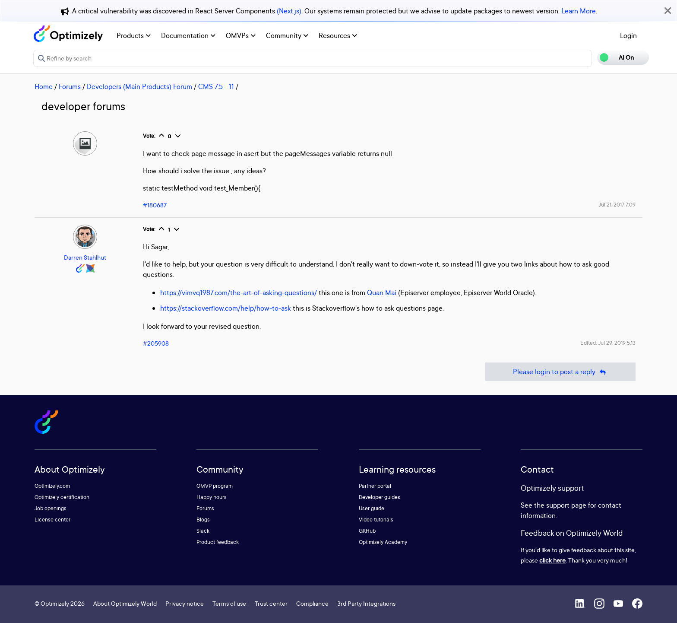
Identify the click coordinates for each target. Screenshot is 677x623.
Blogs (203, 519)
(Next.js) (289, 11)
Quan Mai (381, 292)
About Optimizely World (125, 603)
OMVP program (214, 485)
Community (287, 35)
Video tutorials (376, 519)
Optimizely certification (62, 497)
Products (134, 35)
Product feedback (217, 542)
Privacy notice (184, 603)
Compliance (312, 603)
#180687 (155, 205)
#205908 (156, 343)
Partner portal (375, 485)
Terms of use (229, 603)
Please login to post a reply (560, 372)
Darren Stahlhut (85, 257)
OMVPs (241, 35)
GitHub (367, 530)
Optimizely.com (52, 485)
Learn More (578, 11)
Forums (70, 86)
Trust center (271, 603)
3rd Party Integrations (366, 603)
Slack (202, 530)
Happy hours (211, 497)
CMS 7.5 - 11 (216, 86)
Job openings (50, 508)
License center (52, 519)
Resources (338, 35)
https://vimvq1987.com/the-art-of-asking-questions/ (238, 292)
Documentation (188, 35)
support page (566, 505)
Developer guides (379, 497)
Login (628, 35)
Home (44, 86)
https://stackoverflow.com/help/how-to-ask (225, 308)
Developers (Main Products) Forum (139, 86)
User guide (371, 508)
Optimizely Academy (383, 542)
